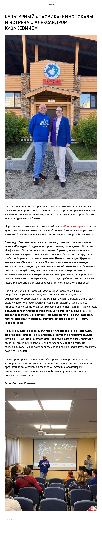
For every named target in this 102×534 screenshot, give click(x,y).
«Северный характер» (76, 226)
